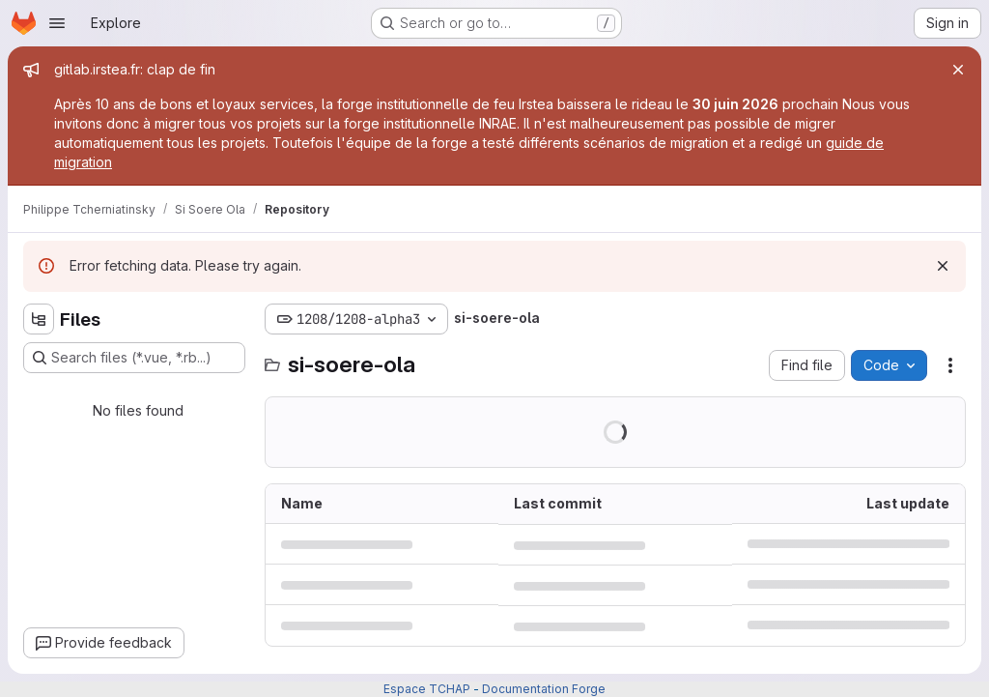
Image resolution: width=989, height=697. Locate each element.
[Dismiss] (942, 265)
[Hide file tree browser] (38, 319)
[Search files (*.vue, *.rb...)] (134, 357)
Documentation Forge (544, 689)
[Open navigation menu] (57, 23)
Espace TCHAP (426, 689)
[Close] (958, 69)
